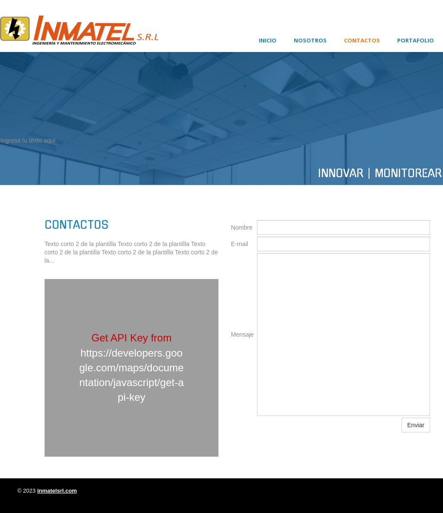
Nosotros (310, 40)
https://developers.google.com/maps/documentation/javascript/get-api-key (131, 375)
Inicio (267, 40)
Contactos (362, 40)
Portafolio (415, 40)
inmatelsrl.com (57, 490)
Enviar (415, 425)
